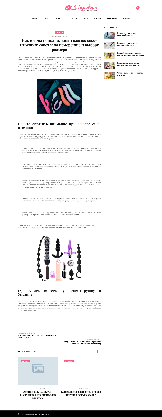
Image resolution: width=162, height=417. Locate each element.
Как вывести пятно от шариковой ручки (127, 44)
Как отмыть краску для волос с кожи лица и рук (128, 64)
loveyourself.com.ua (53, 306)
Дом (46, 18)
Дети (85, 18)
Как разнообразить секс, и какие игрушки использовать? (81, 387)
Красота (73, 18)
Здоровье (59, 18)
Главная (34, 18)
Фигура (97, 18)
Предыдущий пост (38, 335)
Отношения (59, 33)
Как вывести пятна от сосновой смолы (127, 34)
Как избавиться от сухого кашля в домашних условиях (130, 54)
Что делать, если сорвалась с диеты (130, 74)
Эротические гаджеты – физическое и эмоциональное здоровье (38, 388)
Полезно (127, 18)
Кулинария (112, 18)
